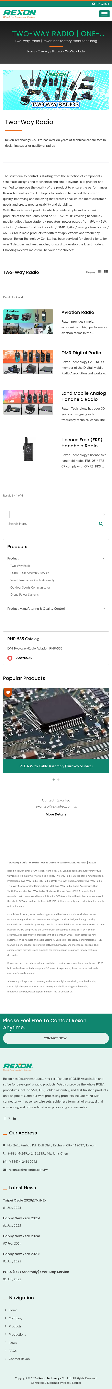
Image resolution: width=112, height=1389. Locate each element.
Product (57, 51)
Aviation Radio (77, 312)
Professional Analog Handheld (48, 986)
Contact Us (66, 991)
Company (15, 1318)
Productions (17, 1334)
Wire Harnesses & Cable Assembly (32, 580)
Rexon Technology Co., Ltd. (55, 1378)
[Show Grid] (99, 271)
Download (19, 658)
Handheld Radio (87, 981)
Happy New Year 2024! (21, 1236)
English (103, 3)
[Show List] (106, 271)
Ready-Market (72, 1382)
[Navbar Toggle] (104, 13)
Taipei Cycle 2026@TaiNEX (24, 1200)
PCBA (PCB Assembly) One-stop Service (36, 1272)
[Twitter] (9, 1118)
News (13, 1342)
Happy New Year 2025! (21, 1218)
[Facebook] (5, 1118)
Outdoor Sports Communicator (30, 587)
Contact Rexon (19, 1359)
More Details (56, 814)
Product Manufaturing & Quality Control (36, 608)
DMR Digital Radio (81, 353)
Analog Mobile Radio (76, 986)
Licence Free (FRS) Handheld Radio (82, 443)
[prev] (6, 514)
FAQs (12, 1350)
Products (15, 1326)
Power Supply (35, 991)
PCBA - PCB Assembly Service (29, 573)
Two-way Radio (75, 51)
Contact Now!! (56, 1038)
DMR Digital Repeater (19, 986)
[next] (104, 514)
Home (31, 51)
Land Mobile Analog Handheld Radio (83, 396)
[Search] (48, 523)
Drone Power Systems (24, 594)
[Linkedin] (14, 1118)
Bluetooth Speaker (17, 991)
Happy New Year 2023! (21, 1254)
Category (43, 51)
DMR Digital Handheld (65, 981)
